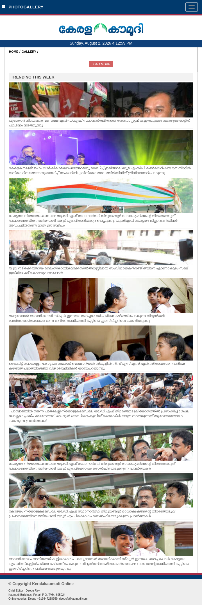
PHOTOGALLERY (22, 6)
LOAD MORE (101, 64)
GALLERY (29, 51)
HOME (13, 51)
